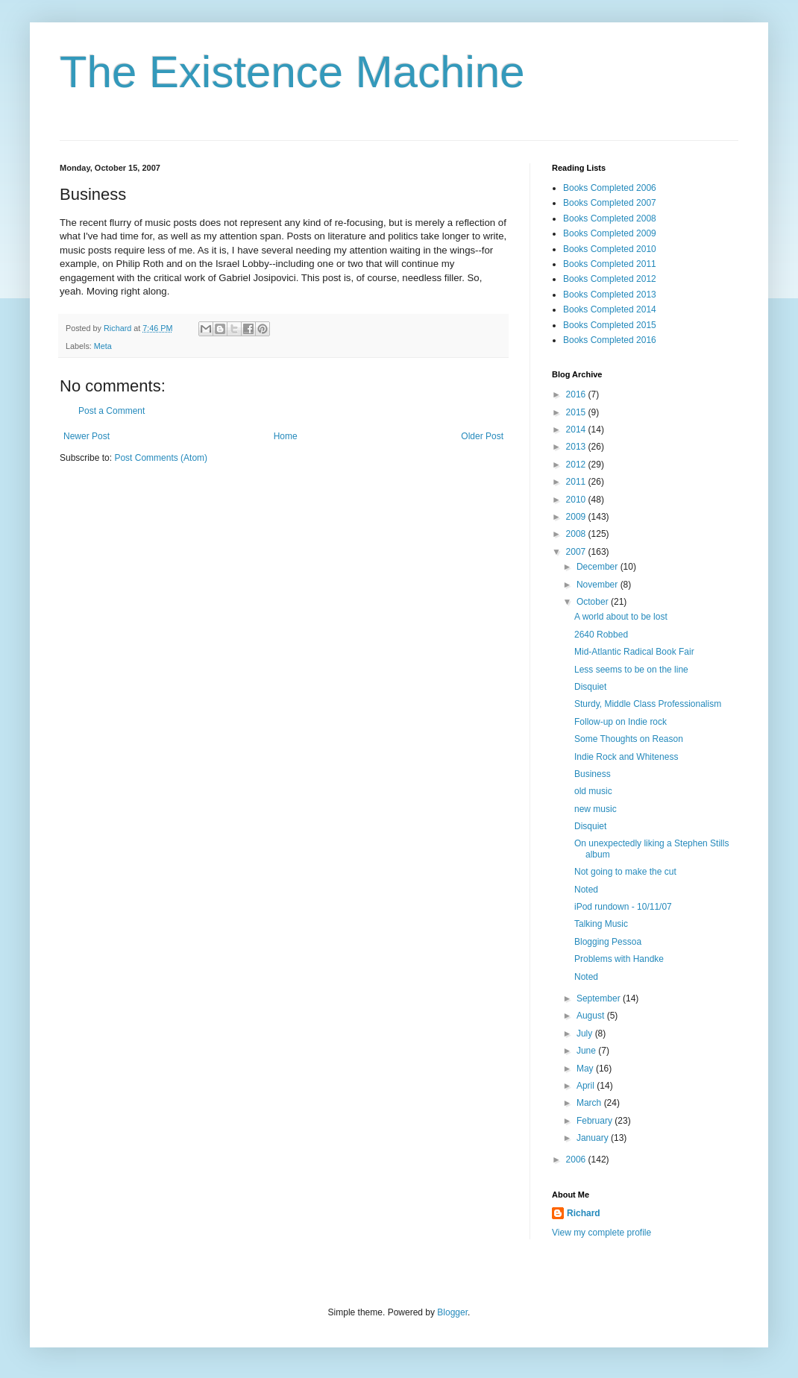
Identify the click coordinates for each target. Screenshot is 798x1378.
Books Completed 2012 (609, 279)
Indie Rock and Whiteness (626, 757)
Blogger (452, 1312)
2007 (577, 552)
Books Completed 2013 (609, 294)
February (595, 1121)
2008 (577, 534)
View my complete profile (601, 1232)
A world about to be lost (620, 616)
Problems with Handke (619, 959)
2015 (577, 412)
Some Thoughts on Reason (628, 739)
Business (592, 774)
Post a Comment (111, 411)
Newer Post (86, 436)
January (593, 1138)
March (590, 1103)
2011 (577, 481)
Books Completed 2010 (609, 249)
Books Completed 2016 (609, 340)
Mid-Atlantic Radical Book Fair (634, 651)
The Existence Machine (292, 72)
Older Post (482, 436)
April (586, 1085)
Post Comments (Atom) (160, 458)
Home (286, 436)
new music (595, 809)
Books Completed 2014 (609, 309)
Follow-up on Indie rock (620, 722)
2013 (577, 446)
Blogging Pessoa (607, 942)
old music (593, 791)
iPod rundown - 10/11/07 (623, 907)
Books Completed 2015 (609, 325)
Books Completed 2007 (609, 203)
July (585, 1033)
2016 (577, 394)
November (598, 584)
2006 (577, 1159)
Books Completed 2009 (609, 233)
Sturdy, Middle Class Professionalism (647, 704)
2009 (577, 517)
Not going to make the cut (625, 871)
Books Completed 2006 (609, 188)
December (598, 566)
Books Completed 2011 (609, 264)
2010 (577, 499)
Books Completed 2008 (609, 218)
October (593, 602)
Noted (586, 889)
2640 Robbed (601, 634)
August (591, 1015)
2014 (577, 429)
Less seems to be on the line (631, 669)
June (587, 1050)
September (599, 998)
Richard (583, 1213)
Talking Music (601, 924)
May (586, 1068)
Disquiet (590, 687)
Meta (103, 346)
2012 (577, 464)
